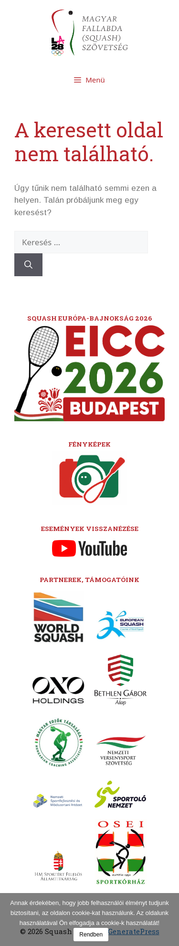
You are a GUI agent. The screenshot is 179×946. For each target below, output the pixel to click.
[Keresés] (28, 264)
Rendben (91, 934)
